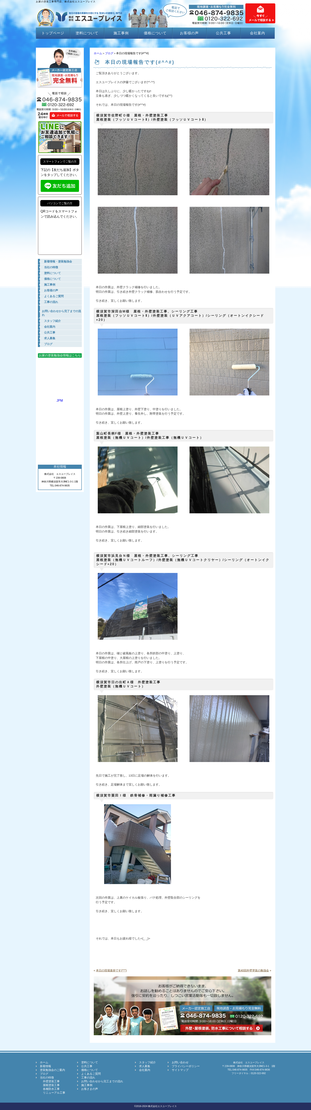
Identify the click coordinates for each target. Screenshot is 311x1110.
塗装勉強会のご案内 (52, 1070)
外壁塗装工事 (50, 1081)
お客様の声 (189, 33)
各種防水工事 (50, 1088)
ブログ (109, 53)
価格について (155, 33)
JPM (60, 398)
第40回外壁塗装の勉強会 (253, 970)
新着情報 (45, 1066)
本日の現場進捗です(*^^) (111, 970)
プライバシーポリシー (186, 1066)
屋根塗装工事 (50, 1085)
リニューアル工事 (52, 1092)
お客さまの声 (89, 1088)
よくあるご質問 (91, 1073)
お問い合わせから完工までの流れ (102, 1081)
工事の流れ (88, 1077)
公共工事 (223, 33)
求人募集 (144, 1066)
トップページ (52, 33)
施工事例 (121, 33)
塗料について (87, 33)
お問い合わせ (180, 1062)
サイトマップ (180, 1070)
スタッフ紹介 (147, 1062)
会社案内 (257, 33)
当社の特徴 (47, 1077)
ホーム (98, 53)
